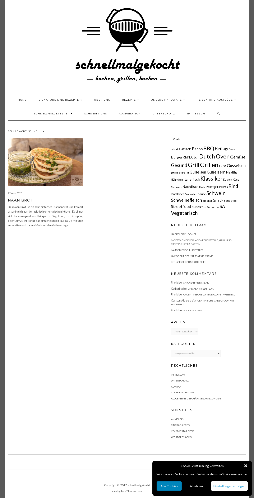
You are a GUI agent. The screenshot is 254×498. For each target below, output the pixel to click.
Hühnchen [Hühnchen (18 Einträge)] (177, 179)
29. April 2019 (15, 193)
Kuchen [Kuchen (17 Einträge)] (227, 179)
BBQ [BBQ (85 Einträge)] (208, 148)
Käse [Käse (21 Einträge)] (236, 179)
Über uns (102, 99)
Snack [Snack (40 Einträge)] (218, 200)
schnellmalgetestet (53, 113)
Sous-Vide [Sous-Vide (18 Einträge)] (230, 200)
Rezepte (130, 99)
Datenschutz (164, 113)
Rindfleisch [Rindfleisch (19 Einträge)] (177, 194)
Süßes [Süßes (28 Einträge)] (196, 207)
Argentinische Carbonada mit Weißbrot (210, 294)
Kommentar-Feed (182, 431)
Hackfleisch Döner (184, 234)
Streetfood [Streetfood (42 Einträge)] (181, 206)
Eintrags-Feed (180, 425)
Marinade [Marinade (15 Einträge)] (176, 187)
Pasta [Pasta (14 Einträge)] (202, 187)
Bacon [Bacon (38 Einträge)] (197, 149)
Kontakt (177, 386)
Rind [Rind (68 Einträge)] (233, 186)
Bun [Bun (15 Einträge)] (232, 149)
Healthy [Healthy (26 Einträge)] (231, 172)
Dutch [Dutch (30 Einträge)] (194, 157)
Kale (114, 491)
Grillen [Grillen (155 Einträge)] (209, 164)
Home (22, 99)
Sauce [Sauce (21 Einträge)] (202, 194)
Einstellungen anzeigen (229, 486)
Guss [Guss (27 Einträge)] (222, 166)
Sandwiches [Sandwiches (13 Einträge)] (191, 194)
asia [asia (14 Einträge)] (173, 149)
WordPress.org (181, 437)
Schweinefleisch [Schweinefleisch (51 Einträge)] (186, 200)
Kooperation (130, 113)
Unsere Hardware (168, 99)
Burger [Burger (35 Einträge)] (177, 157)
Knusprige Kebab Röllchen (189, 262)
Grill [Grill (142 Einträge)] (193, 164)
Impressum (196, 113)
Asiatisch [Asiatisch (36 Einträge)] (183, 149)
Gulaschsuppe (192, 310)
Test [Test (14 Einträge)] (204, 207)
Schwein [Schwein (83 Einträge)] (216, 193)
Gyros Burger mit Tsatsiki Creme (192, 256)
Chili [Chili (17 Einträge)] (186, 157)
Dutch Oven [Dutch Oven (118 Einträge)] (214, 156)
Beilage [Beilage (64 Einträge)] (222, 148)
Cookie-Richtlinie (182, 392)
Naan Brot (20, 200)
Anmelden (178, 419)
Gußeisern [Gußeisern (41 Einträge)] (216, 172)
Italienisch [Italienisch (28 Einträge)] (192, 179)
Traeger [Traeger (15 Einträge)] (211, 207)
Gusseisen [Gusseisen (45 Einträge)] (236, 165)
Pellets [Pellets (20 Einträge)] (223, 187)
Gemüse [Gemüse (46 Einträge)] (237, 156)
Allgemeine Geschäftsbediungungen (196, 398)
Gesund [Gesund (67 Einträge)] (179, 165)
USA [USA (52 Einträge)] (220, 206)
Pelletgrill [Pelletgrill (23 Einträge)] (212, 187)
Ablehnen (196, 486)
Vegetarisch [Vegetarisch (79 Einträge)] (184, 213)
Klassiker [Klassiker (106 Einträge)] (211, 178)
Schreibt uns (95, 113)
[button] (246, 466)
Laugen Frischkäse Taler (187, 250)
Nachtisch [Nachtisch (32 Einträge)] (191, 186)
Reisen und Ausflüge (216, 99)
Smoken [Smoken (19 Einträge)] (208, 200)
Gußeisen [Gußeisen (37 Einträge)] (198, 172)
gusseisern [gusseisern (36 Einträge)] (180, 172)
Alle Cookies (169, 486)
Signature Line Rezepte (60, 99)
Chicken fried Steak (196, 282)
